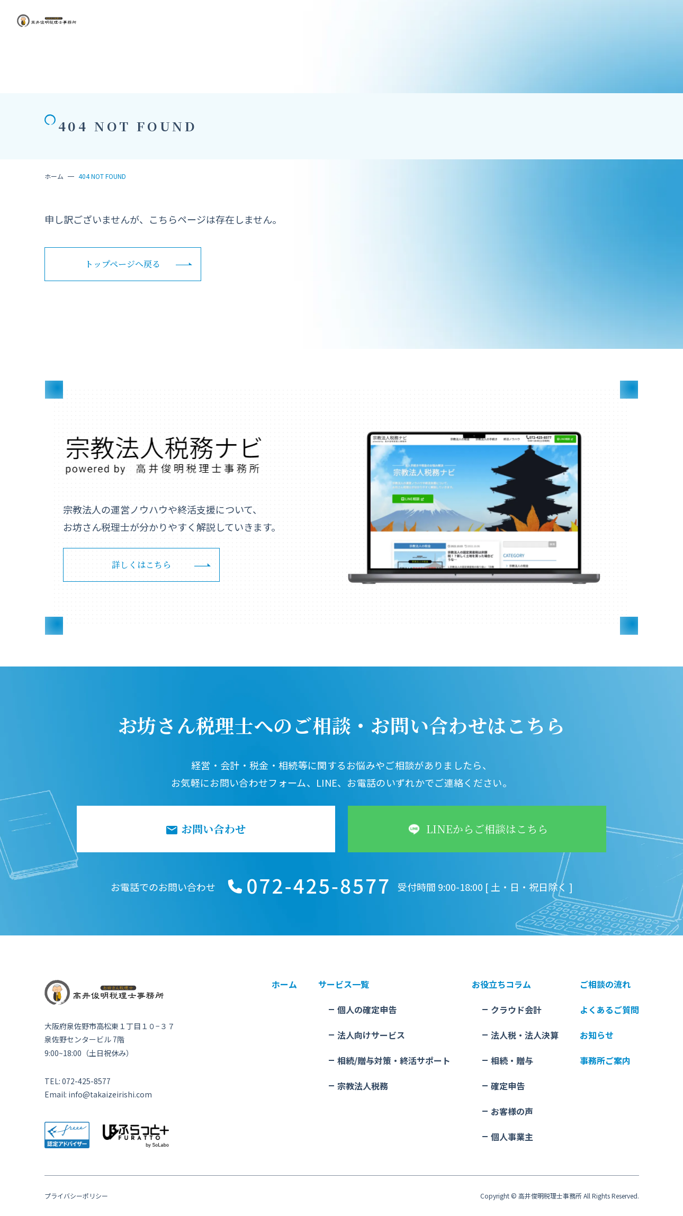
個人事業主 (512, 1136)
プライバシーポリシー (76, 1196)
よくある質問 (336, 27)
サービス (183, 27)
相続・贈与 (512, 1060)
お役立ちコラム (281, 27)
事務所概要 (383, 27)
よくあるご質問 (609, 1009)
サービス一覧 (343, 984)
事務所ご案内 (605, 1060)
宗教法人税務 (362, 1085)
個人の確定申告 (367, 1009)
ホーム (54, 176)
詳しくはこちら (141, 565)
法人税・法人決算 (525, 1035)
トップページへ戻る (122, 264)
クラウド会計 (516, 1009)
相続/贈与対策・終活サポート (394, 1060)
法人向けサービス (371, 1035)
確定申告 (508, 1085)
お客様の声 (512, 1111)
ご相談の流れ (228, 27)
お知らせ (424, 27)
